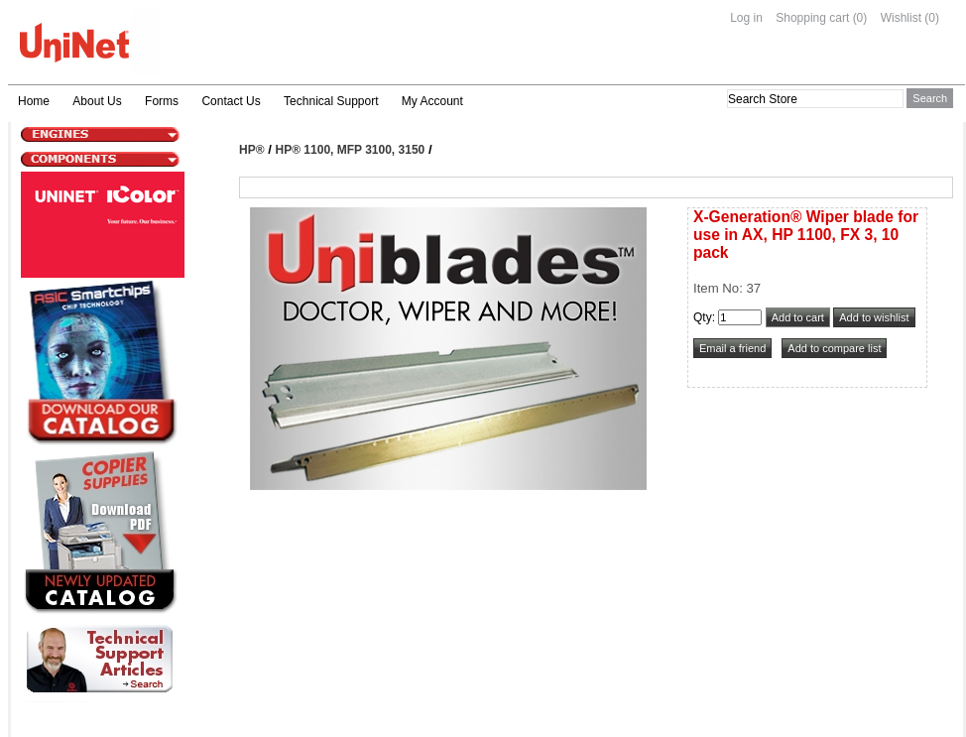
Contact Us (230, 101)
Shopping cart (812, 18)
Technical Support (331, 101)
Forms (162, 101)
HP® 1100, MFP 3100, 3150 (350, 150)
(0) (860, 18)
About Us (96, 101)
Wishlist (901, 18)
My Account (432, 101)
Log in (746, 18)
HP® (252, 150)
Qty (702, 317)
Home (34, 101)
